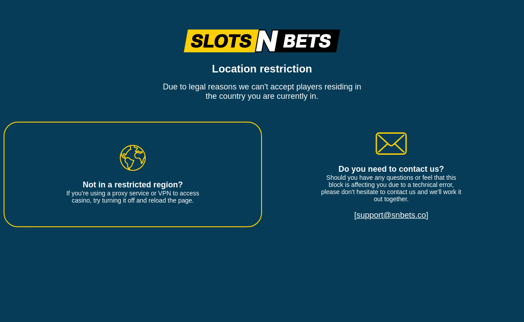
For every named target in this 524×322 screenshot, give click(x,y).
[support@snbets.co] (391, 215)
